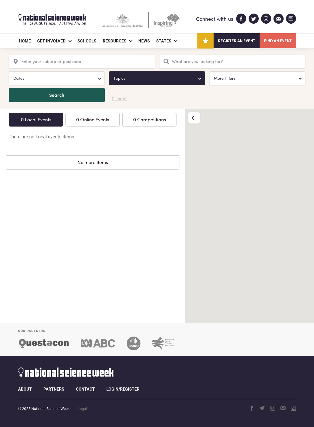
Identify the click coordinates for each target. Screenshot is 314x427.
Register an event (236, 40)
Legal (82, 408)
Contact (85, 389)
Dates (18, 78)
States (163, 41)
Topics (119, 78)
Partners (53, 389)
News (144, 41)
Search (56, 95)
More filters (225, 78)
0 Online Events (92, 119)
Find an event (278, 40)
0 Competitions (149, 119)
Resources (114, 41)
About (25, 389)
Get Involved (51, 41)
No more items (93, 162)
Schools (87, 41)
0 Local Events (36, 119)
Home (25, 41)
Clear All (119, 98)
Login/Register (122, 389)
